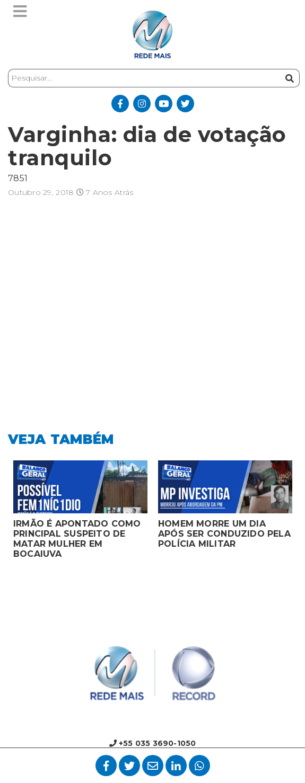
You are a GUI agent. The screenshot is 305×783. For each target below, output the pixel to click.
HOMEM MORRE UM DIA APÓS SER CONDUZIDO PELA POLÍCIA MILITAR (224, 534)
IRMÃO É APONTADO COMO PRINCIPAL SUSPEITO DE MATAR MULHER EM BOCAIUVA (77, 539)
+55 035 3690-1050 (152, 743)
